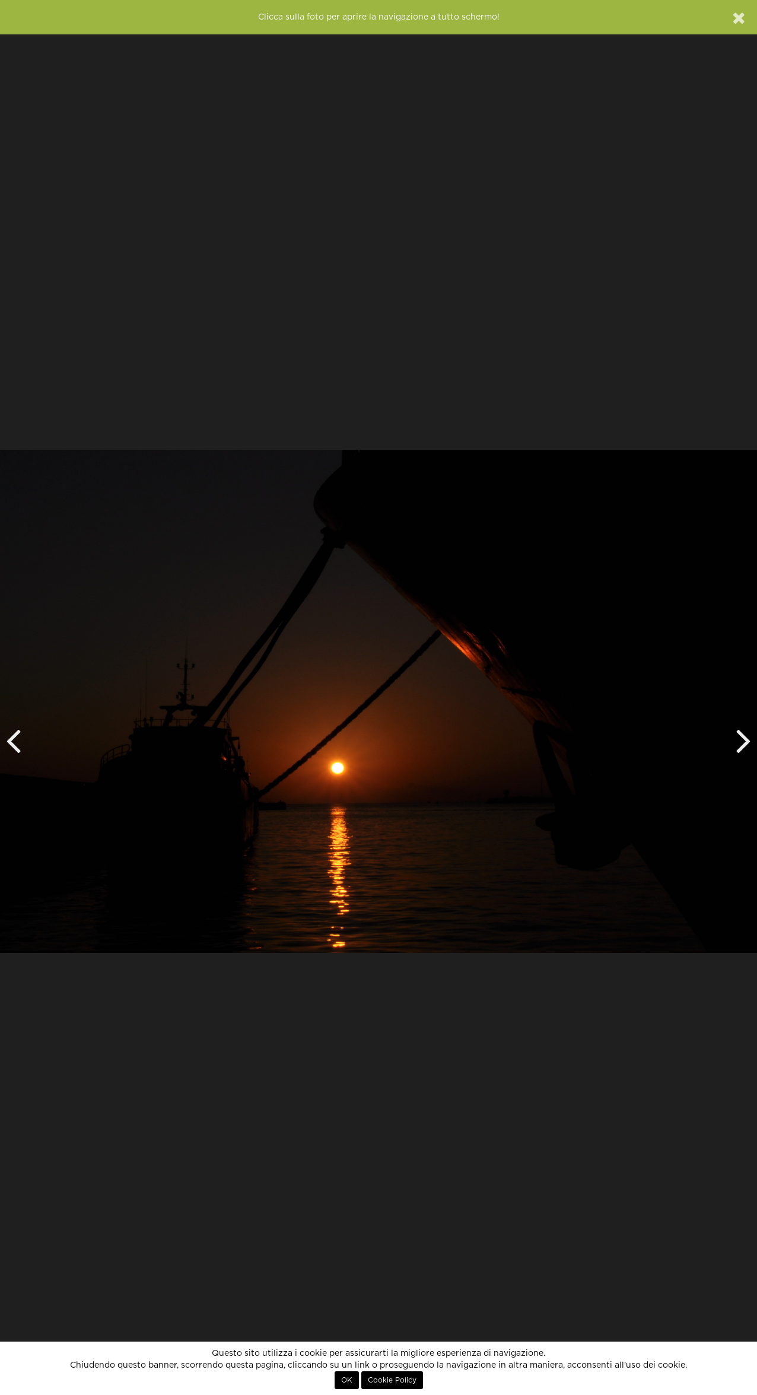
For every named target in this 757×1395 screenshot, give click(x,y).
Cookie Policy (392, 1380)
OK (346, 1380)
